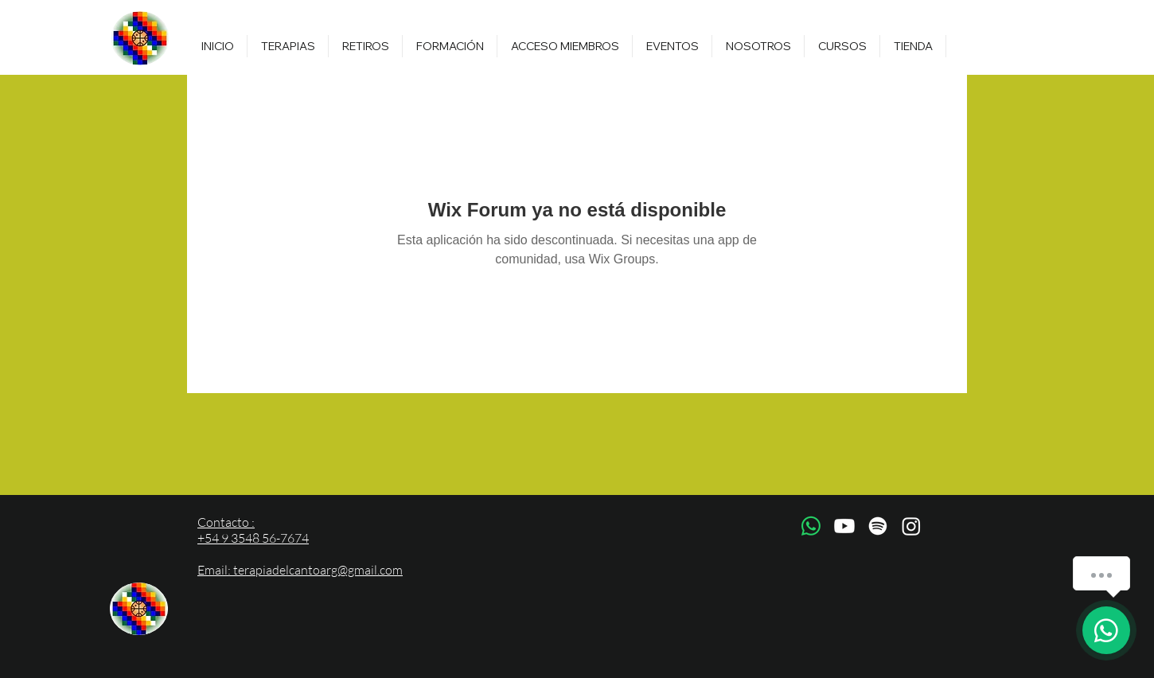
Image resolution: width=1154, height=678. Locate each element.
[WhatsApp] (811, 526)
